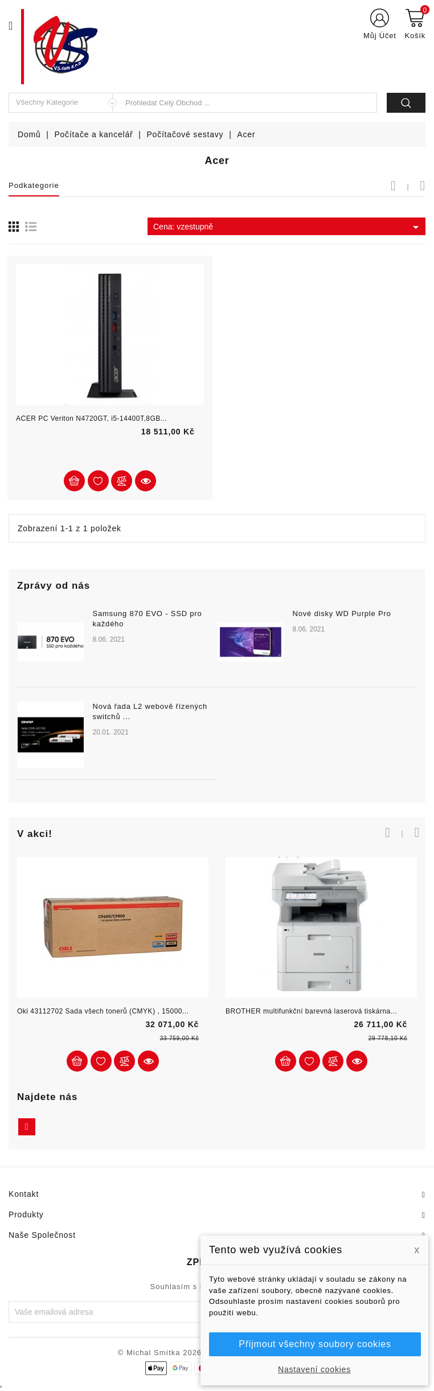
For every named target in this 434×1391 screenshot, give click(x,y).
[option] (217, 701)
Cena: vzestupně (288, 227)
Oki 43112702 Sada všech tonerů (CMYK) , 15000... (103, 1011)
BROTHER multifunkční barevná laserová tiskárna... (311, 1011)
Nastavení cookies (314, 1369)
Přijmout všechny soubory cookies (315, 1344)
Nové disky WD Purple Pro (341, 613)
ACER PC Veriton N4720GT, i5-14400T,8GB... (91, 418)
